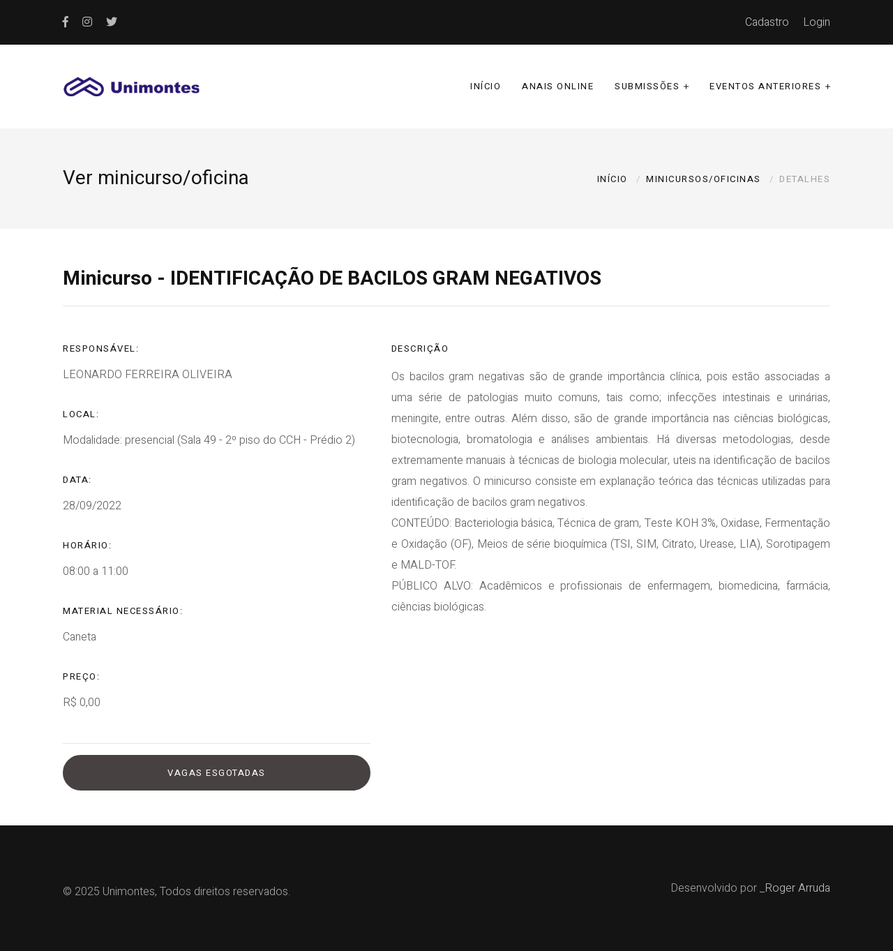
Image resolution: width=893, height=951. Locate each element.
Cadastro (767, 22)
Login (816, 22)
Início (485, 86)
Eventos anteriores (765, 86)
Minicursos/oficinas (703, 179)
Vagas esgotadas (216, 772)
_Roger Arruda (795, 888)
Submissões (647, 86)
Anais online (558, 86)
